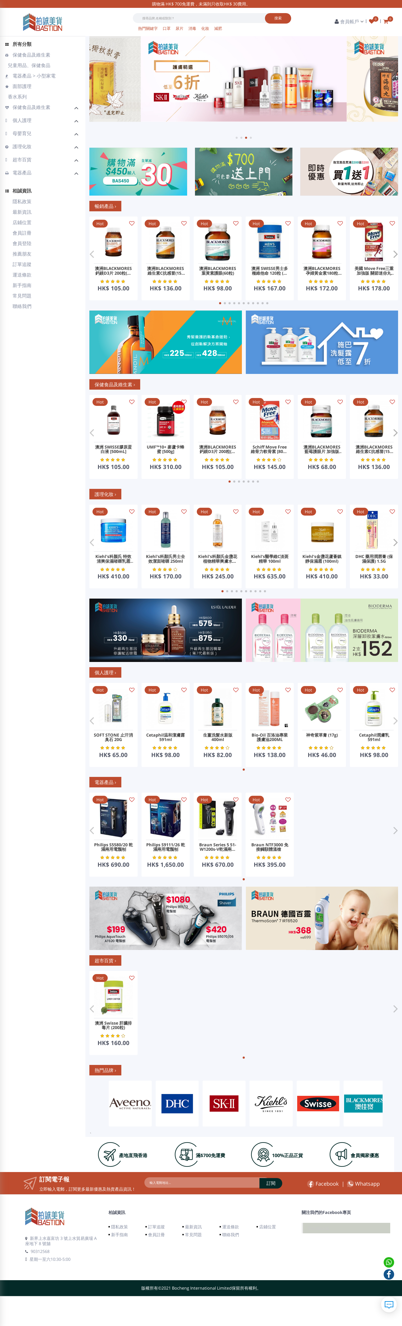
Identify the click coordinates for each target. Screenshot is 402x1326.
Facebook (323, 1213)
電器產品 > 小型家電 (30, 75)
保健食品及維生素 (27, 54)
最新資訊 (22, 211)
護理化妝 (42, 147)
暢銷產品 (105, 206)
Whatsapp (363, 1213)
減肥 (218, 28)
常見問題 (22, 295)
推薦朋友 (22, 253)
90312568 (37, 1281)
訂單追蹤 (22, 264)
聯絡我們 (22, 306)
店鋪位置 (22, 222)
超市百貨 (42, 160)
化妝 (205, 28)
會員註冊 (22, 232)
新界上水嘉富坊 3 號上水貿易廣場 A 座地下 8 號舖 (61, 1270)
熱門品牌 (105, 1100)
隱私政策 (22, 201)
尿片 (180, 28)
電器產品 (42, 173)
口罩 (167, 28)
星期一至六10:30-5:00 (47, 1289)
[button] (237, 138)
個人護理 (42, 121)
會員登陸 (22, 243)
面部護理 (18, 86)
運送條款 (22, 274)
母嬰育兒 (42, 134)
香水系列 (17, 96)
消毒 (192, 28)
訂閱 (252, 1213)
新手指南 (22, 285)
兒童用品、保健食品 (28, 65)
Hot (100, 223)
